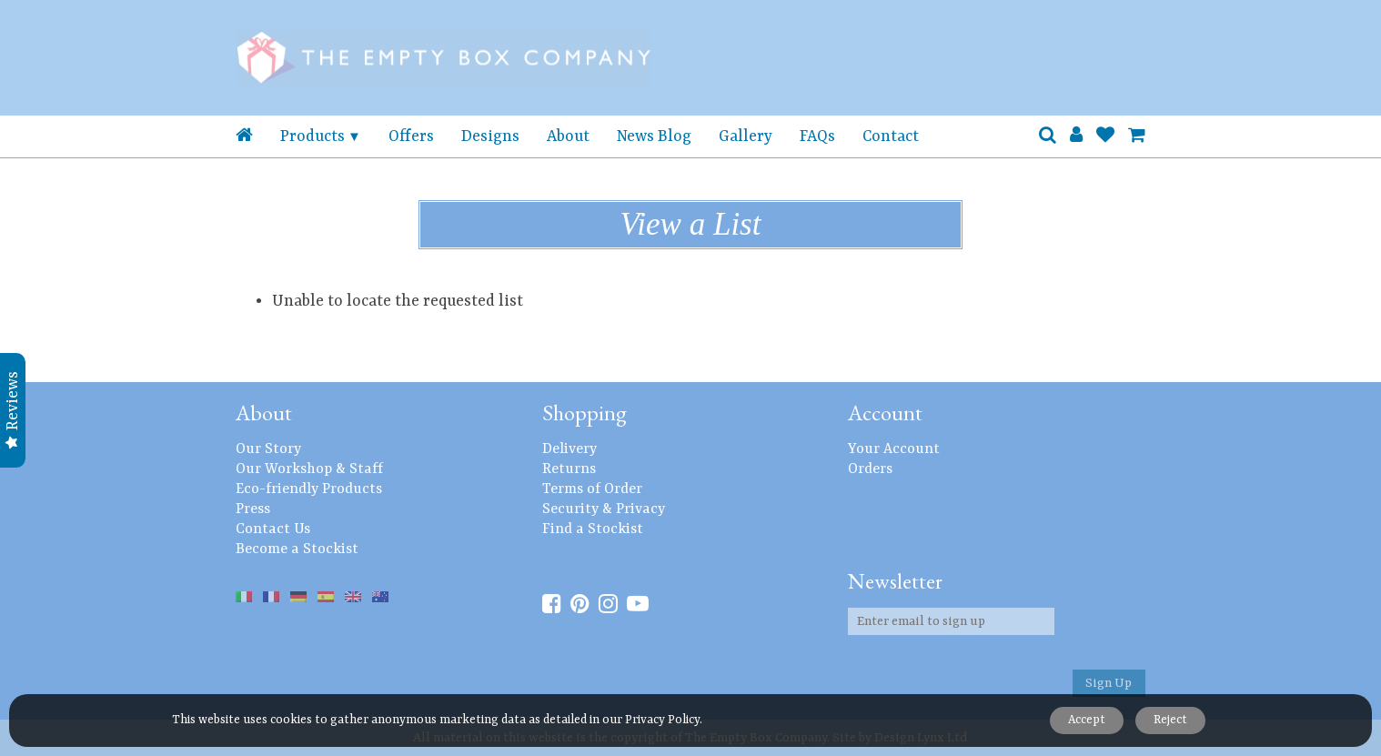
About (568, 136)
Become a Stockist (297, 549)
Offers (411, 136)
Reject (1169, 720)
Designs (490, 136)
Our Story (268, 449)
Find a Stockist (592, 529)
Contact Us (273, 529)
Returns (569, 469)
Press (253, 509)
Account (885, 412)
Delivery (569, 449)
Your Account (894, 449)
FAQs (817, 136)
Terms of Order (592, 489)
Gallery (745, 136)
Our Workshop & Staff (309, 469)
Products (312, 136)
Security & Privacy (603, 509)
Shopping (584, 412)
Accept (1084, 720)
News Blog (654, 136)
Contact (890, 136)
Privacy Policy (662, 720)
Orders (870, 469)
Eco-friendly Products (309, 489)
